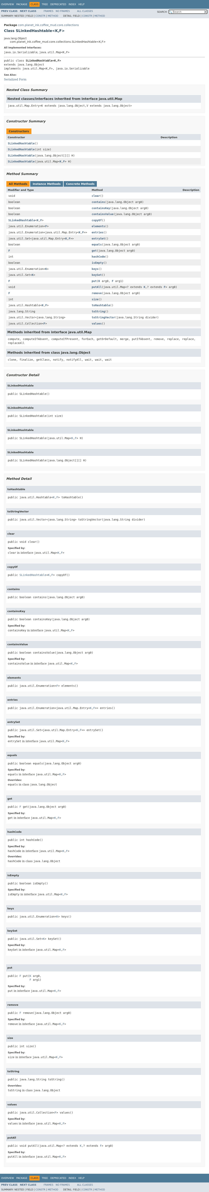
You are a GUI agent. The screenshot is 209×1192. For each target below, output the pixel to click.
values (97, 323)
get (94, 250)
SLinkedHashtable (21, 143)
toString (98, 311)
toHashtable (101, 305)
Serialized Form (15, 79)
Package (21, 4)
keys (95, 268)
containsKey (101, 208)
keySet (97, 274)
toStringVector (103, 317)
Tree (45, 4)
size (95, 299)
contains (98, 202)
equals (97, 244)
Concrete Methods (80, 183)
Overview (7, 4)
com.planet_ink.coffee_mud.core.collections (48, 25)
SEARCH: (162, 12)
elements (98, 226)
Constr (40, 15)
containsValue (103, 214)
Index (72, 4)
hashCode (98, 256)
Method (53, 15)
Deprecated (58, 4)
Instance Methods (46, 183)
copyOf (97, 220)
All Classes (85, 11)
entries (97, 232)
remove (97, 293)
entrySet (98, 238)
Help (81, 4)
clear (96, 195)
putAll (97, 287)
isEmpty (97, 262)
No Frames (63, 11)
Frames (48, 11)
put (94, 281)
